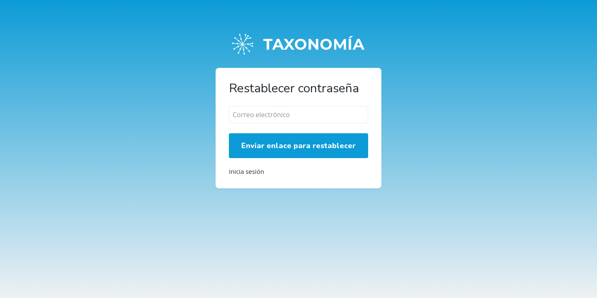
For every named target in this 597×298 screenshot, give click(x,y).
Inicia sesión (246, 171)
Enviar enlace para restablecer (298, 146)
